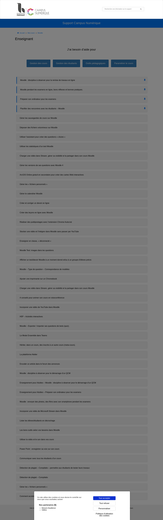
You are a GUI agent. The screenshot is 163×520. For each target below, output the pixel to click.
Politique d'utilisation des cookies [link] (104, 515)
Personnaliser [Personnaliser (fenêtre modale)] (104, 509)
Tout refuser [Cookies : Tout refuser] (104, 503)
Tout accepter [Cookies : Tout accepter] (104, 498)
